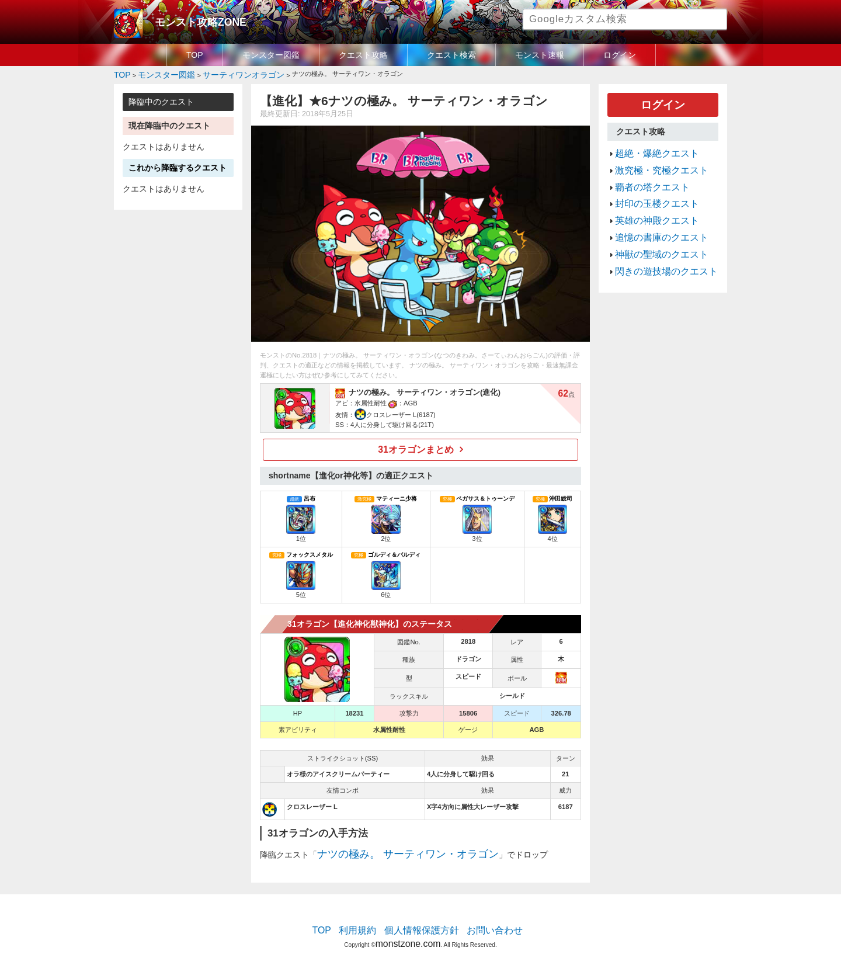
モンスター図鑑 (271, 55)
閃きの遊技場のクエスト (656, 243)
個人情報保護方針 (421, 921)
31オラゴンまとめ (416, 446)
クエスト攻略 (363, 55)
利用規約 (368, 921)
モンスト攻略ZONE (191, 20)
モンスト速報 (539, 55)
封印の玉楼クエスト (649, 188)
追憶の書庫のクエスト (653, 215)
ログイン (619, 55)
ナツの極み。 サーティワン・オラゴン (387, 848)
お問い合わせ (482, 921)
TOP (194, 55)
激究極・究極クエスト (653, 160)
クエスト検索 (451, 55)
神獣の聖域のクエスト (653, 229)
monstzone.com (408, 931)
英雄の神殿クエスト (649, 201)
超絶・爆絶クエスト (649, 146)
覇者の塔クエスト (645, 174)
